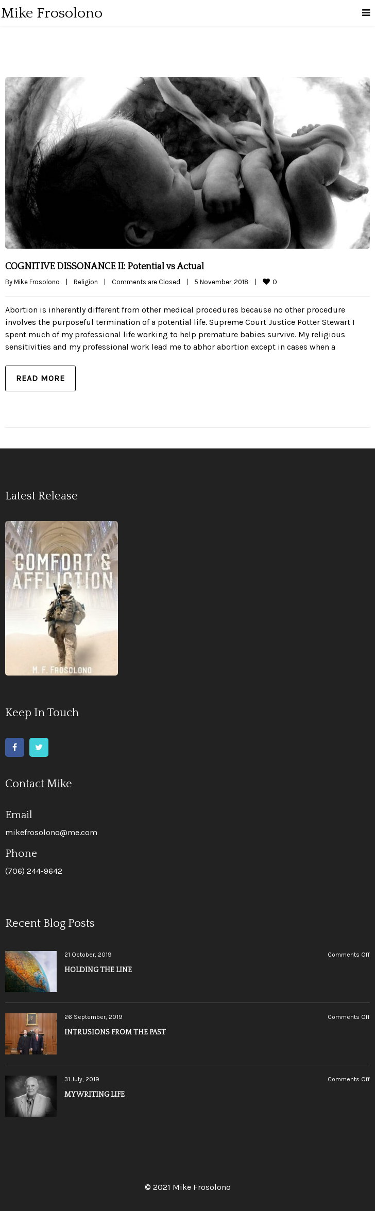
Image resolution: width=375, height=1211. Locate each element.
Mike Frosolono (37, 282)
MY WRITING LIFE (94, 1095)
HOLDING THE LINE (98, 970)
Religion (86, 282)
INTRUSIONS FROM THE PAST (115, 1032)
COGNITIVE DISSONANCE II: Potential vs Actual (104, 267)
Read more (40, 378)
